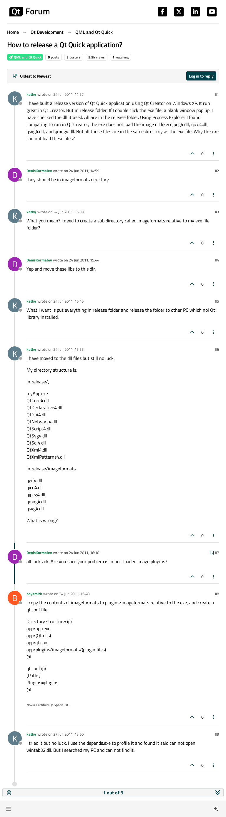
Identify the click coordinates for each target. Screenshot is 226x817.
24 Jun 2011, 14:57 (68, 94)
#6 (217, 349)
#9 (217, 734)
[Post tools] (214, 153)
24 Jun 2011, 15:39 (68, 212)
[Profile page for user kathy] (15, 98)
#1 (217, 94)
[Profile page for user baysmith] (15, 598)
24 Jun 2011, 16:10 (84, 553)
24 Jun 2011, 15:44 (84, 260)
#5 (217, 301)
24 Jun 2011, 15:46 (68, 301)
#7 (217, 553)
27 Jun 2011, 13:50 (68, 734)
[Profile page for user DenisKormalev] (15, 175)
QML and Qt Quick (25, 57)
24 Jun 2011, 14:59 (84, 171)
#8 (217, 594)
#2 (217, 171)
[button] (8, 809)
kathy (31, 94)
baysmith (34, 594)
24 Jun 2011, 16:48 (74, 594)
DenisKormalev (39, 171)
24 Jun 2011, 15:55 (68, 349)
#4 (217, 260)
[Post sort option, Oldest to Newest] (32, 75)
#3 (217, 212)
